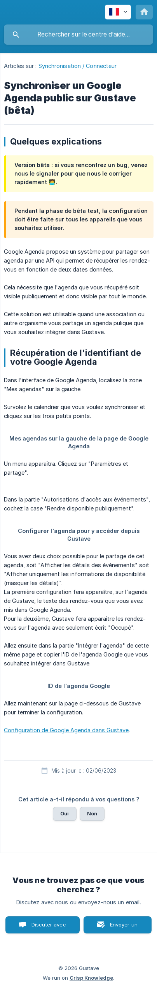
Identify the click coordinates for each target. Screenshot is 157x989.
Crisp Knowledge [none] (91, 978)
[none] (118, 12)
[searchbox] (78, 34)
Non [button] (92, 813)
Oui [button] (64, 813)
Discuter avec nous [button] (48, 927)
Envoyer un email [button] (124, 927)
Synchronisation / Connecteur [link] (77, 66)
